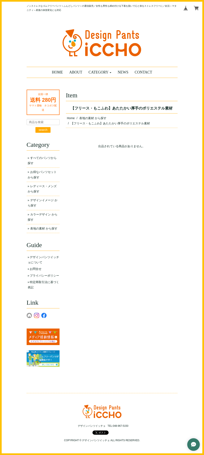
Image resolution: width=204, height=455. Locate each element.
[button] (99, 72)
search (43, 129)
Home (71, 118)
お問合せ (36, 269)
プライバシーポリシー (44, 275)
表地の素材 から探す (93, 118)
